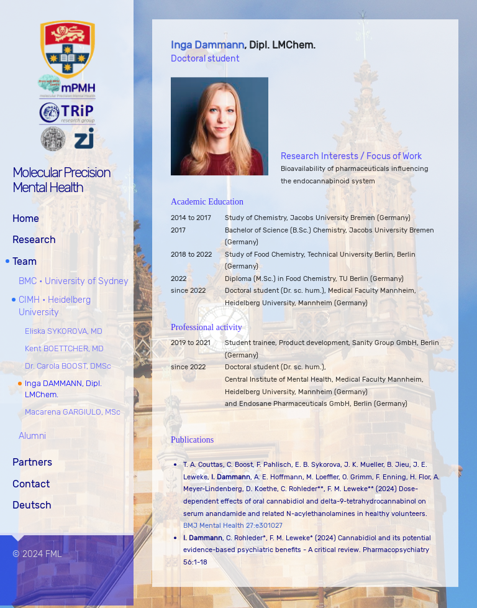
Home (25, 217)
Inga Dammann (207, 45)
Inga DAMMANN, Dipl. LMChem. (63, 387)
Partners (32, 462)
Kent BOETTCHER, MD (64, 347)
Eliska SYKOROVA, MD (63, 329)
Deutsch (32, 504)
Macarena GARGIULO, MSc (72, 411)
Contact (31, 483)
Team (24, 260)
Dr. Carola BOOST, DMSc (68, 364)
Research (34, 239)
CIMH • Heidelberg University (55, 305)
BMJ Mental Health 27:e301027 (233, 526)
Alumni (32, 435)
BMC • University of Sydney (74, 280)
